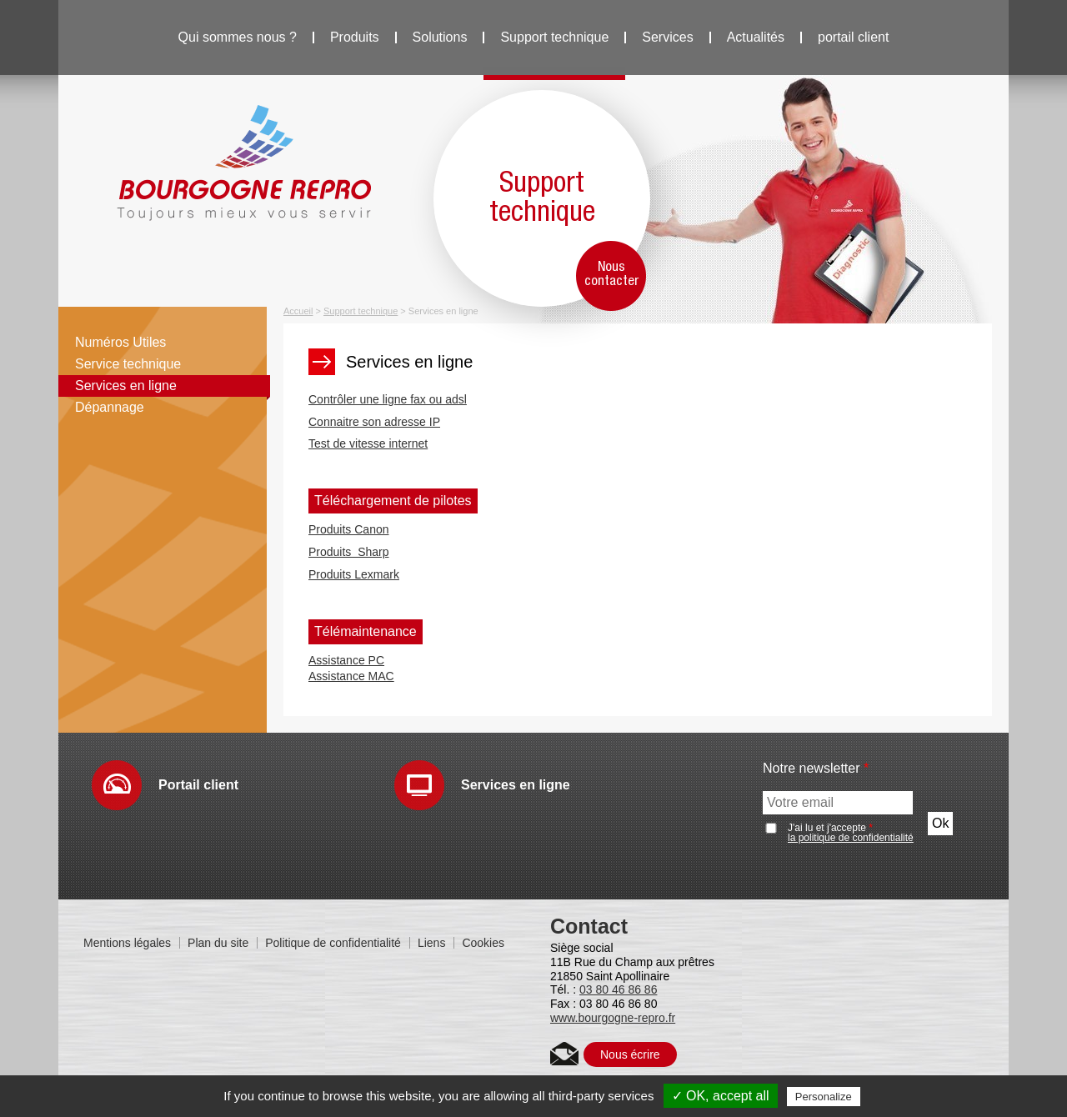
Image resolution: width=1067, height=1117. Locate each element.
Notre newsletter (816, 768)
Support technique (554, 37)
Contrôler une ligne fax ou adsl (387, 399)
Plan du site (218, 942)
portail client (853, 37)
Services (667, 37)
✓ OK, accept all (720, 1096)
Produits (354, 37)
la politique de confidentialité (851, 838)
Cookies (483, 942)
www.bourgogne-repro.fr (612, 1017)
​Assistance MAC (351, 676)
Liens (431, 942)
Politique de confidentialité (333, 942)
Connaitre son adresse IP (374, 421)
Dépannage (109, 407)
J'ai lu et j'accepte (851, 833)
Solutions (440, 37)
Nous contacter (611, 274)
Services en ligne (126, 385)
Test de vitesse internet (368, 443)
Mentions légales (127, 942)
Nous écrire (630, 1054)
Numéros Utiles (120, 342)
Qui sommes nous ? (237, 37)
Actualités (755, 37)
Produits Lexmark (353, 574)
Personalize (823, 1096)
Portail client (198, 785)
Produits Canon (348, 529)
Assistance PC (346, 660)
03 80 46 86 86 (618, 989)
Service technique (128, 364)
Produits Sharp (348, 551)
